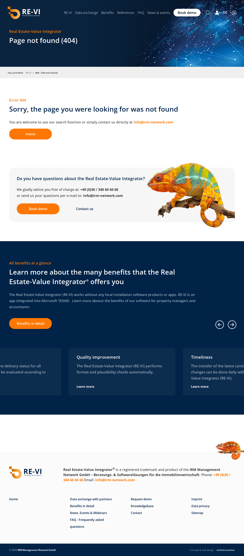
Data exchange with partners (91, 499)
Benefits (107, 12)
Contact (136, 513)
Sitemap (197, 513)
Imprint (196, 499)
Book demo (187, 12)
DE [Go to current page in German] (225, 12)
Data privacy (200, 506)
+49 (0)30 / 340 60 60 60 (99, 189)
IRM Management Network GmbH (37, 550)
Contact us (85, 208)
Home (31, 134)
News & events (158, 12)
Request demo (141, 499)
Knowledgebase (142, 506)
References (125, 12)
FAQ (141, 12)
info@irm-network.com (153, 122)
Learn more (85, 386)
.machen (226, 550)
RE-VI (68, 12)
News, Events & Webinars (88, 513)
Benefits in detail (30, 323)
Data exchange (86, 12)
